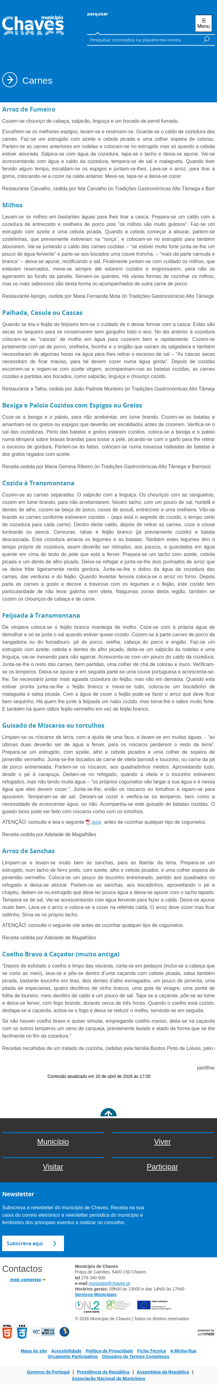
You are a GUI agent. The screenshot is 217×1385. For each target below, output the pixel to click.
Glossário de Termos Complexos (135, 1356)
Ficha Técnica (151, 1350)
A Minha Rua (183, 1350)
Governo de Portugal (48, 1372)
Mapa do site (34, 1350)
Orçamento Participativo (73, 1356)
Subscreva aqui (25, 1243)
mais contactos (25, 1280)
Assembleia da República (163, 1372)
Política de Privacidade (109, 1350)
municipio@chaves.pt (109, 1283)
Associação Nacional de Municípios (108, 1378)
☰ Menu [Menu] (203, 23)
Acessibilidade (66, 1350)
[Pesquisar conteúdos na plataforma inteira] (206, 39)
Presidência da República (103, 1372)
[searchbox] (143, 40)
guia (96, 822)
